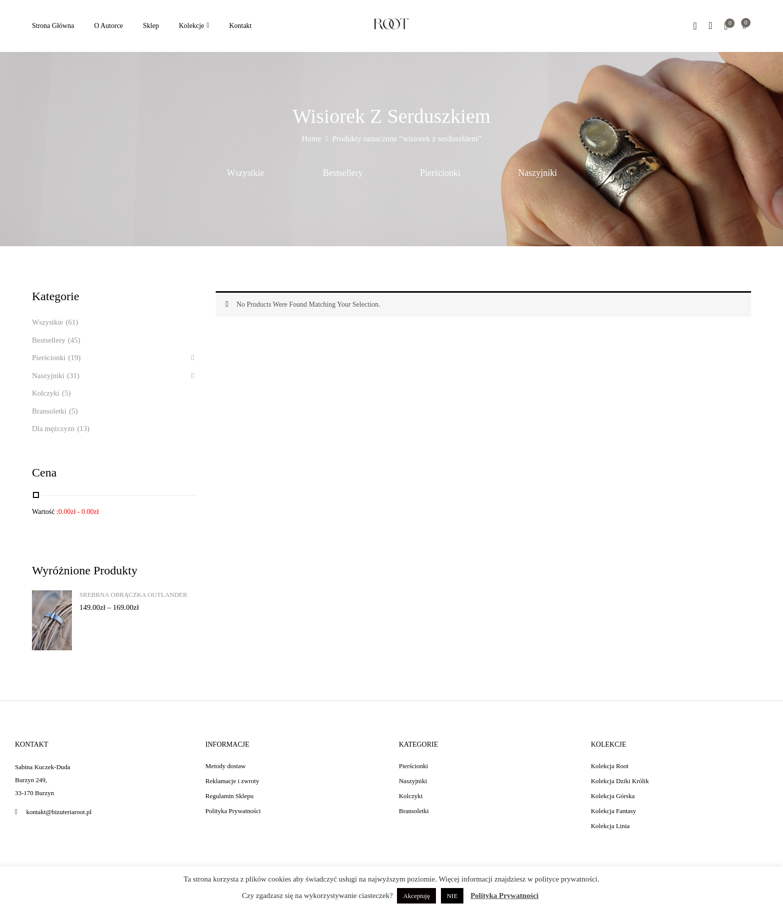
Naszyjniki (537, 173)
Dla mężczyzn (53, 429)
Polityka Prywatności (504, 896)
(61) (71, 322)
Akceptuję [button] (416, 896)
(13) (83, 429)
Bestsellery (343, 173)
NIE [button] (452, 896)
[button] (744, 26)
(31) (73, 376)
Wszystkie (245, 173)
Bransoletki (49, 411)
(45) (74, 340)
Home (311, 138)
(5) (66, 393)
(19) (74, 358)
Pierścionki (440, 173)
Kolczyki (45, 393)
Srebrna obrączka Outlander (133, 594)
